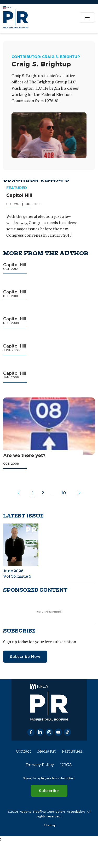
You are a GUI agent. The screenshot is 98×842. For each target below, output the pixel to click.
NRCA (66, 765)
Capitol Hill (19, 195)
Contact (23, 751)
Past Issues (72, 751)
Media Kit (46, 751)
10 (63, 492)
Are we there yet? (24, 455)
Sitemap (49, 825)
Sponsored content (35, 590)
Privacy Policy (40, 765)
